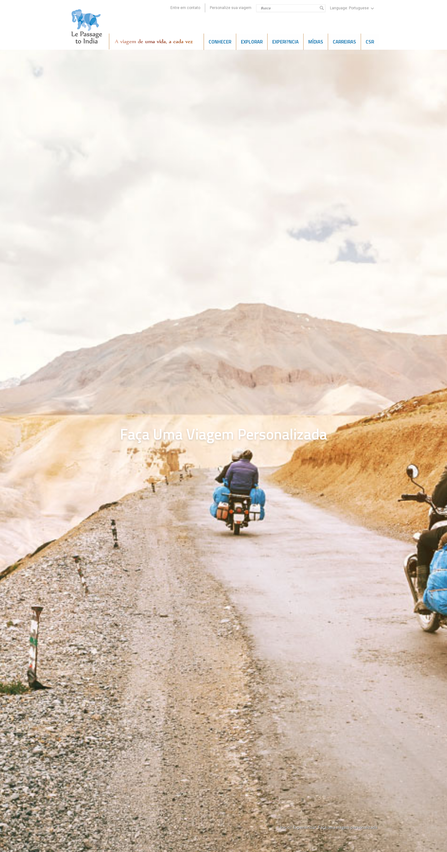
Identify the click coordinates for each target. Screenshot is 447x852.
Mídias (315, 41)
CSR (370, 41)
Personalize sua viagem (230, 8)
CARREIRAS (344, 41)
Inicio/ (286, 827)
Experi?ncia (285, 41)
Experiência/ (305, 827)
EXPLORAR (252, 41)
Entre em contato (185, 8)
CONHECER (220, 41)
